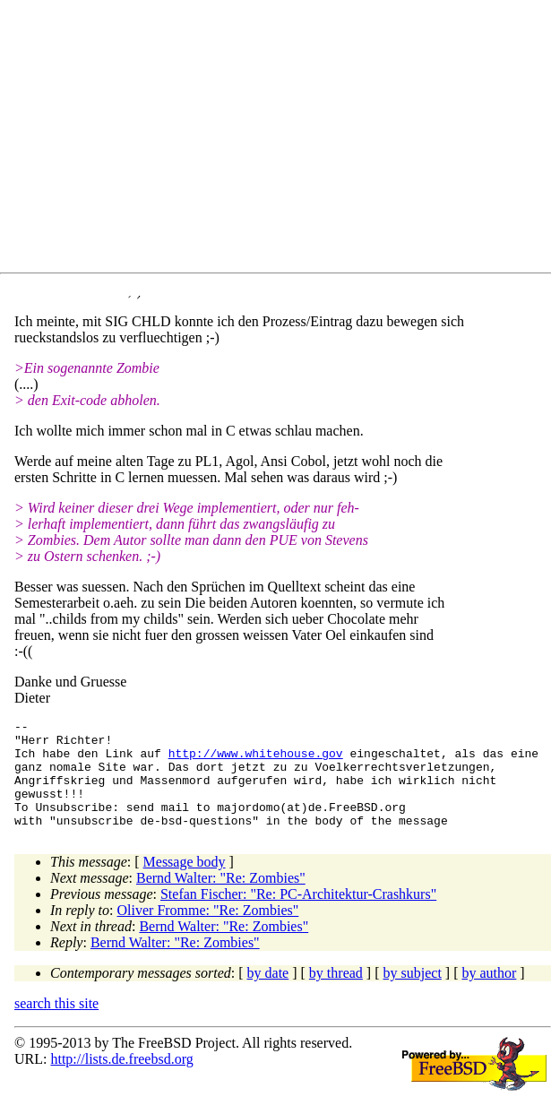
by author (488, 994)
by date (268, 994)
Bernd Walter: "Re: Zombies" (221, 899)
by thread (336, 994)
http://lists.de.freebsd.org (121, 1080)
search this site (56, 1024)
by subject (412, 994)
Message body (184, 883)
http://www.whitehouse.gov (255, 761)
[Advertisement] (282, 139)
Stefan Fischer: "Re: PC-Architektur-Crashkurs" (298, 915)
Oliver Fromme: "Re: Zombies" (208, 931)
